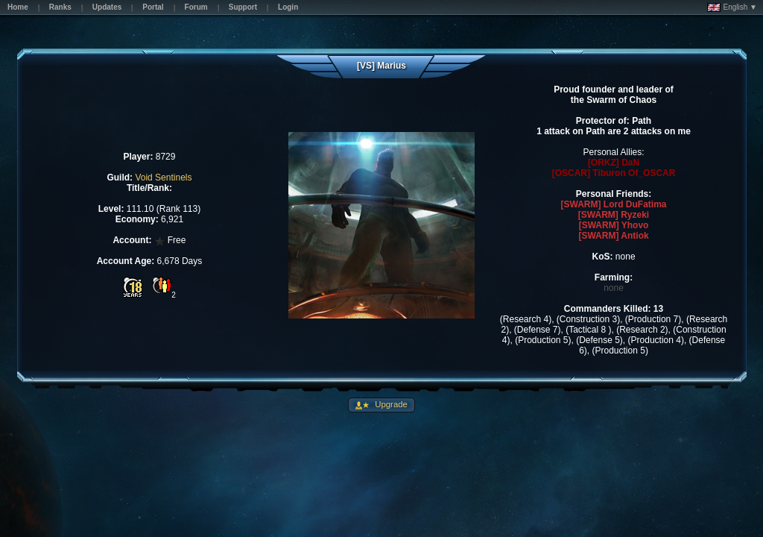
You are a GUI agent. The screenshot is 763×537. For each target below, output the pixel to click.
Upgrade (390, 404)
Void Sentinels (163, 177)
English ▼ (732, 7)
